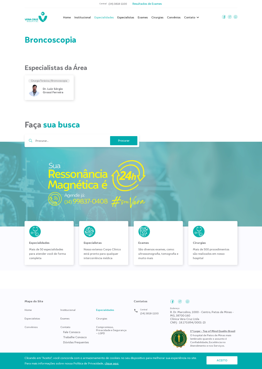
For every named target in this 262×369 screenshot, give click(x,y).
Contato (189, 17)
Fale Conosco (71, 332)
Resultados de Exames (147, 3)
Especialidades (104, 17)
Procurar (30, 140)
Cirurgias (157, 17)
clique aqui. (112, 363)
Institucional (82, 17)
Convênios (173, 17)
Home (67, 17)
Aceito (222, 360)
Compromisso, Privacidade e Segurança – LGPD (111, 330)
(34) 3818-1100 (117, 3)
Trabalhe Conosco (75, 337)
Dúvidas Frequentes (76, 342)
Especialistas (125, 17)
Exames (143, 17)
